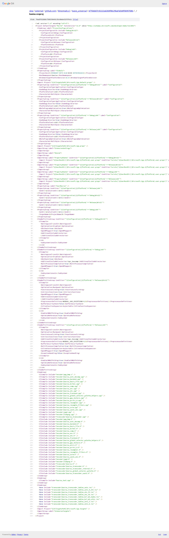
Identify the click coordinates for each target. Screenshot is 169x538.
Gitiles (13, 534)
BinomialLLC (64, 11)
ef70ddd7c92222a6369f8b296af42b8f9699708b (111, 11)
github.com (50, 11)
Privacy (19, 534)
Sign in (164, 3)
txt (159, 534)
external (39, 11)
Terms (26, 534)
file (75, 19)
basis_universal (79, 11)
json (165, 534)
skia (31, 11)
